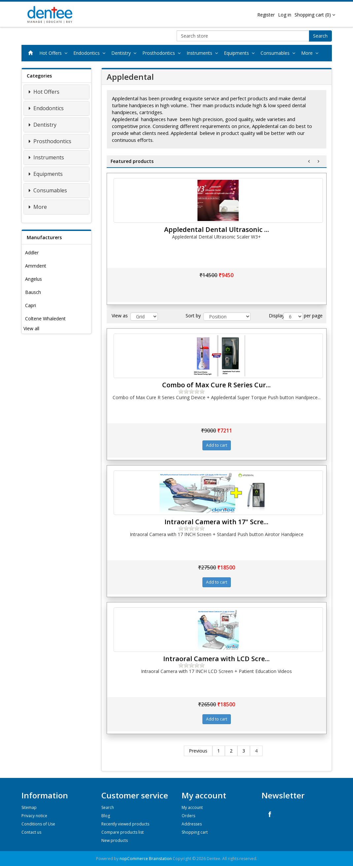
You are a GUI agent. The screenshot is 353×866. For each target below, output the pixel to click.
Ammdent (35, 266)
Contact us (31, 832)
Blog (105, 815)
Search (320, 36)
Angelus (33, 279)
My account (192, 807)
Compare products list (122, 832)
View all (31, 328)
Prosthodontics (162, 53)
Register (266, 15)
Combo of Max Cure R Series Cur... (216, 384)
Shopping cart (195, 832)
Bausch (33, 292)
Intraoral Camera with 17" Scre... (216, 521)
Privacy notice (34, 815)
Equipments (240, 53)
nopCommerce (134, 858)
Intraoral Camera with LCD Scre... (216, 658)
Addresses (192, 824)
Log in (284, 15)
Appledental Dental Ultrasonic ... (216, 229)
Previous (198, 751)
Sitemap (29, 807)
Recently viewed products (125, 824)
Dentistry (125, 53)
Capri (30, 305)
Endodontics (90, 53)
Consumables (279, 53)
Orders (188, 815)
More (311, 53)
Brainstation (161, 858)
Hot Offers (54, 53)
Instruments (204, 53)
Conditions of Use (38, 824)
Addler (32, 252)
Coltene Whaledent (45, 318)
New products (114, 840)
